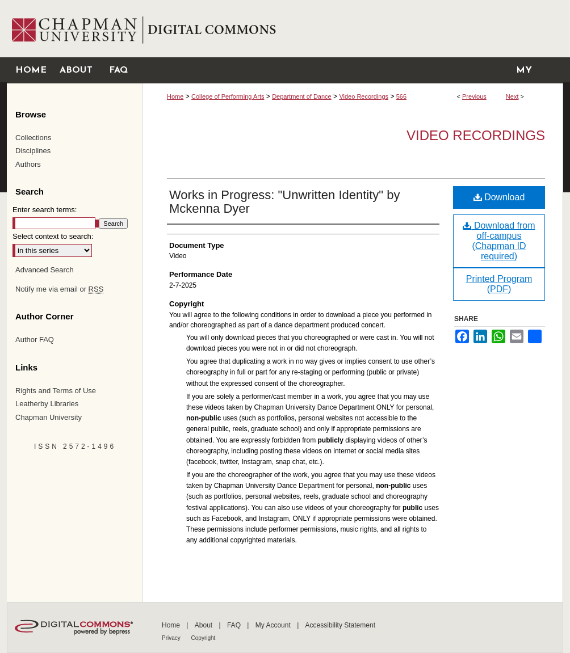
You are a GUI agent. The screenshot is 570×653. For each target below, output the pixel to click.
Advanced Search (44, 270)
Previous (474, 96)
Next (512, 96)
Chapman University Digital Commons (352, 28)
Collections (33, 137)
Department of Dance (302, 96)
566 (401, 96)
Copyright (203, 638)
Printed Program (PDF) (499, 284)
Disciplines (33, 150)
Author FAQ (34, 339)
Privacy (172, 638)
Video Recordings (363, 96)
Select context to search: (52, 236)
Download (499, 197)
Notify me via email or (59, 289)
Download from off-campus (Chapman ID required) (499, 241)
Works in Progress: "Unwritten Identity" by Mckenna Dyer (284, 202)
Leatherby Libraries (46, 403)
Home (175, 96)
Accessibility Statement (340, 625)
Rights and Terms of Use (55, 390)
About (205, 625)
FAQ (234, 625)
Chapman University (48, 417)
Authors (28, 164)
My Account (273, 625)
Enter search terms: (44, 209)
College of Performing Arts (227, 96)
